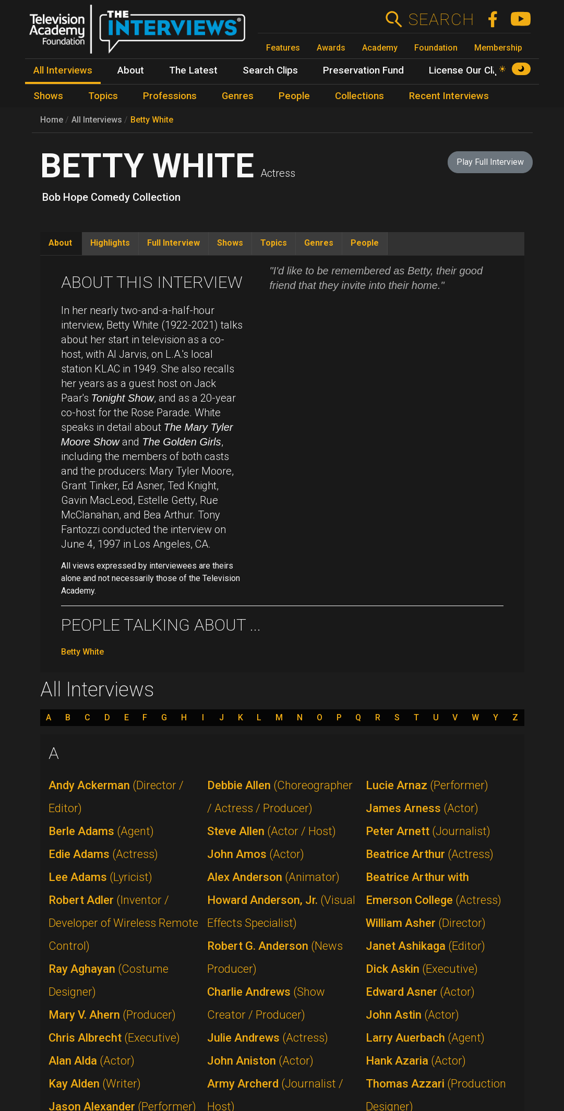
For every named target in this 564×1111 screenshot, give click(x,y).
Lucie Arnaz (427, 785)
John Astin (412, 1014)
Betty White (151, 120)
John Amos (255, 854)
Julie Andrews (267, 1037)
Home (51, 120)
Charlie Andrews (266, 1003)
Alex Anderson (273, 877)
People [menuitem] (294, 96)
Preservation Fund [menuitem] (363, 70)
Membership (498, 48)
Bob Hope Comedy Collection (111, 197)
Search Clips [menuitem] (270, 70)
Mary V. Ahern (112, 1014)
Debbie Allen (280, 797)
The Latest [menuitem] (193, 70)
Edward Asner (420, 991)
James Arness (422, 808)
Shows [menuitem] (48, 96)
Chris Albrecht (114, 1037)
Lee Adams (100, 877)
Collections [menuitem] (359, 96)
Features (283, 48)
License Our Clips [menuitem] (467, 70)
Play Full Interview (490, 162)
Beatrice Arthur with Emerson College (433, 889)
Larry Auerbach (425, 1037)
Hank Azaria (416, 1060)
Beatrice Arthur (430, 854)
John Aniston (260, 1060)
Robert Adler (123, 922)
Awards (331, 48)
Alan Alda (92, 1060)
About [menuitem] (130, 70)
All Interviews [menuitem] (62, 70)
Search (441, 19)
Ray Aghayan (109, 980)
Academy (380, 48)
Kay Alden (95, 1083)
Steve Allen (271, 831)
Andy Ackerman (116, 797)
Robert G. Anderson (275, 957)
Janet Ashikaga (425, 945)
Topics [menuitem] (103, 96)
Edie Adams (103, 854)
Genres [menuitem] (238, 96)
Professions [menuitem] (170, 96)
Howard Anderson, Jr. (281, 911)
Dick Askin (422, 968)
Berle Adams (101, 831)
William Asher (426, 922)
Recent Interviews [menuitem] (449, 96)
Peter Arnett (428, 831)
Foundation (436, 48)
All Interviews (96, 120)
